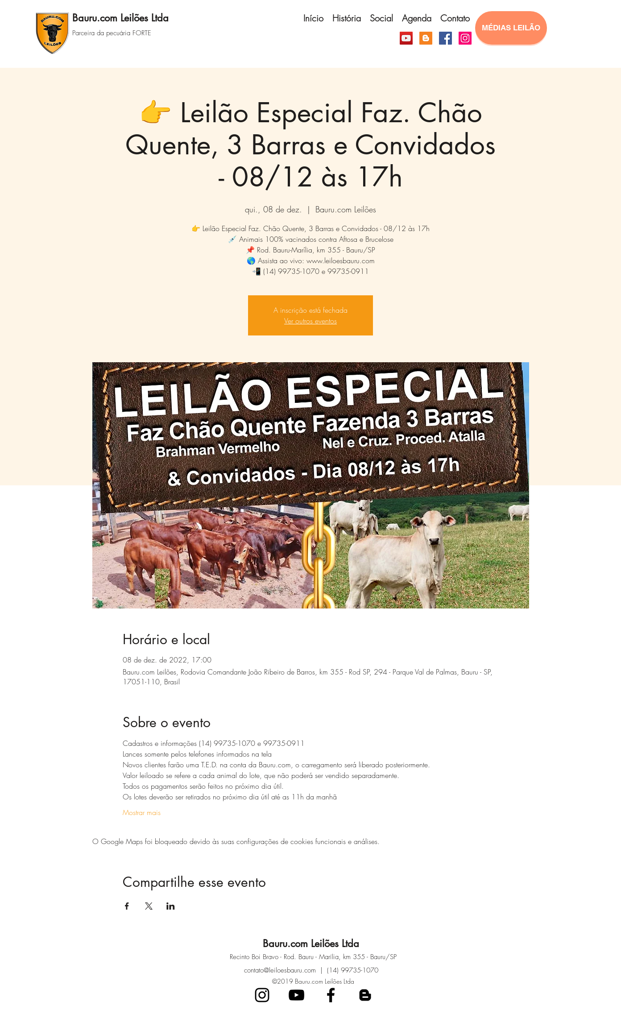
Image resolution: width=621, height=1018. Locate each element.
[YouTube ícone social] (406, 38)
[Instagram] (465, 38)
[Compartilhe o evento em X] (149, 906)
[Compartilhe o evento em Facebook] (127, 906)
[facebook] (330, 995)
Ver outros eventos (310, 321)
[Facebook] (445, 38)
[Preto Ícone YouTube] (296, 995)
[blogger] (365, 995)
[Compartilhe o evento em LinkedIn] (170, 906)
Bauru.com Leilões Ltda (120, 18)
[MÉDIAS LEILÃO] (511, 28)
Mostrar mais (142, 812)
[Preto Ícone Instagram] (262, 995)
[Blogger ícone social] (425, 38)
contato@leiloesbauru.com (280, 970)
